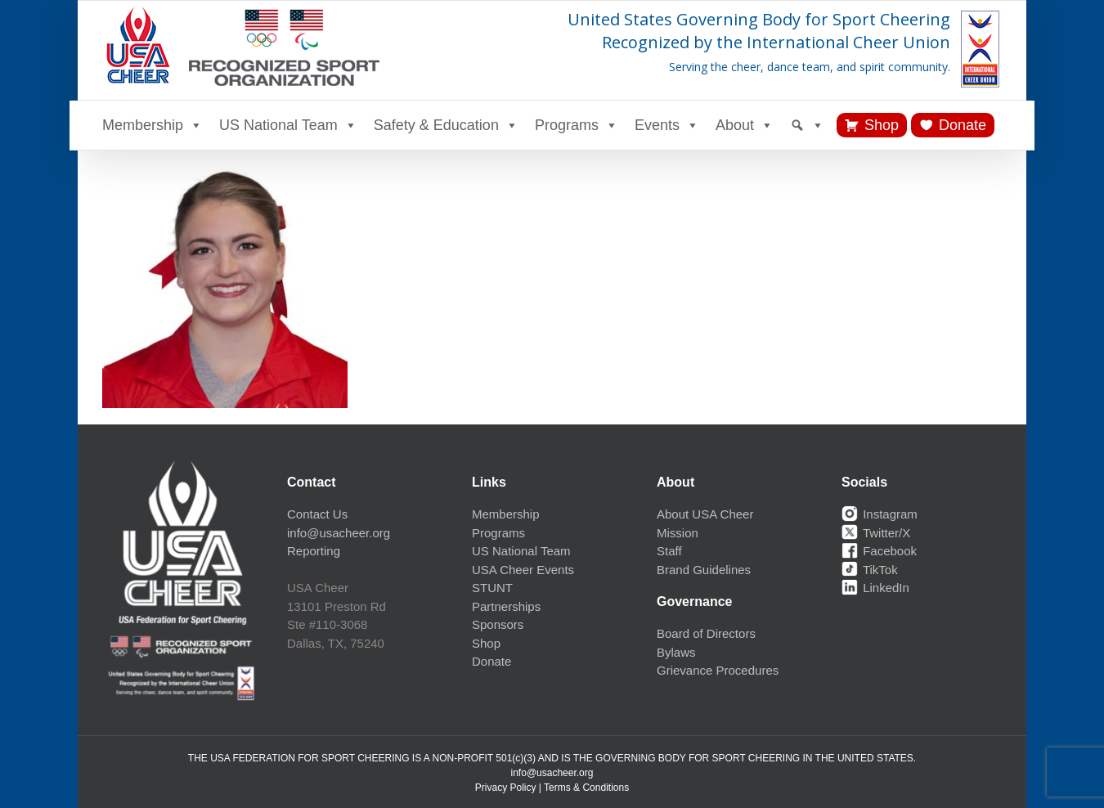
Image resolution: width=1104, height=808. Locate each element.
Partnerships (506, 606)
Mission (677, 533)
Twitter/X (875, 533)
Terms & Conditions (586, 787)
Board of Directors (706, 633)
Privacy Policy (505, 787)
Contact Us (317, 514)
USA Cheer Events (523, 570)
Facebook (879, 551)
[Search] (807, 125)
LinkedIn (875, 588)
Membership (152, 125)
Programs (576, 125)
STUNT (492, 588)
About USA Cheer (705, 514)
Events (667, 125)
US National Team (288, 125)
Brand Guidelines (704, 570)
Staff (669, 551)
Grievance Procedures (718, 670)
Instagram (879, 514)
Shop (881, 125)
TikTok (869, 570)
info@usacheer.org (338, 533)
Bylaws (676, 652)
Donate (962, 125)
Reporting (313, 551)
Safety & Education (446, 125)
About (745, 125)
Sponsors (497, 624)
